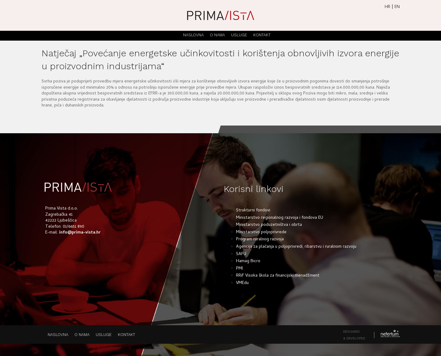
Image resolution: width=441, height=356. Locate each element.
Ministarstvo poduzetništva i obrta (269, 225)
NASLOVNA (193, 35)
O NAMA (217, 35)
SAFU (241, 254)
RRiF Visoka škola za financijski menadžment (277, 275)
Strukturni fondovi (253, 210)
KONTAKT (262, 35)
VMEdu (242, 283)
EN (397, 7)
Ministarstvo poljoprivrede (261, 232)
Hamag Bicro (248, 261)
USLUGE (239, 35)
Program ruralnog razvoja (260, 239)
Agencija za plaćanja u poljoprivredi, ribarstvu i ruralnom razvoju (296, 246)
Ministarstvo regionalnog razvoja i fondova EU (279, 218)
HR (387, 7)
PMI (239, 268)
